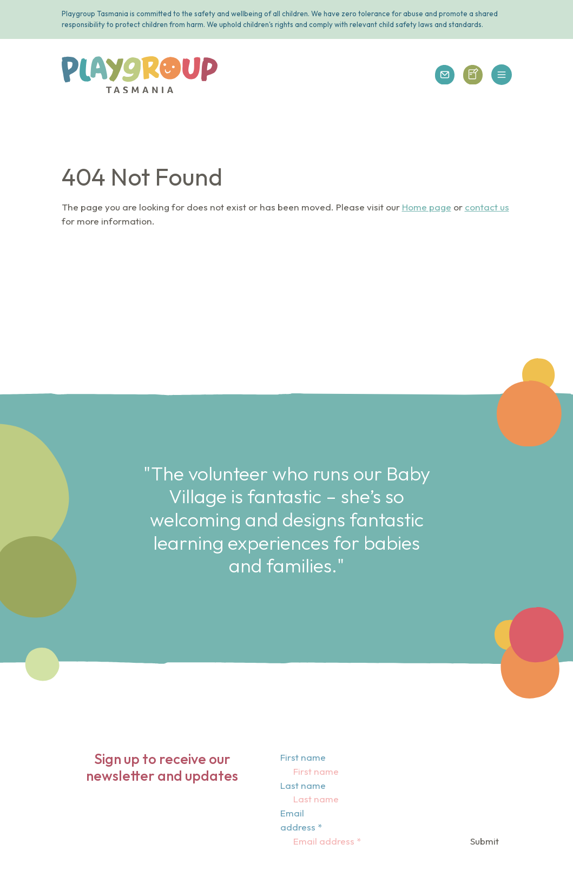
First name (303, 757)
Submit (484, 841)
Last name (303, 785)
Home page (426, 207)
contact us (487, 207)
